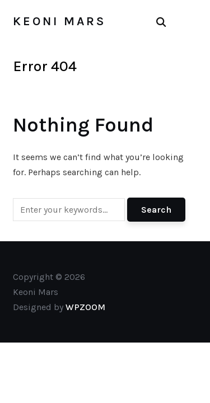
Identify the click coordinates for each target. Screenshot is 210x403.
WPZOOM (85, 307)
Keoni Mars (59, 21)
